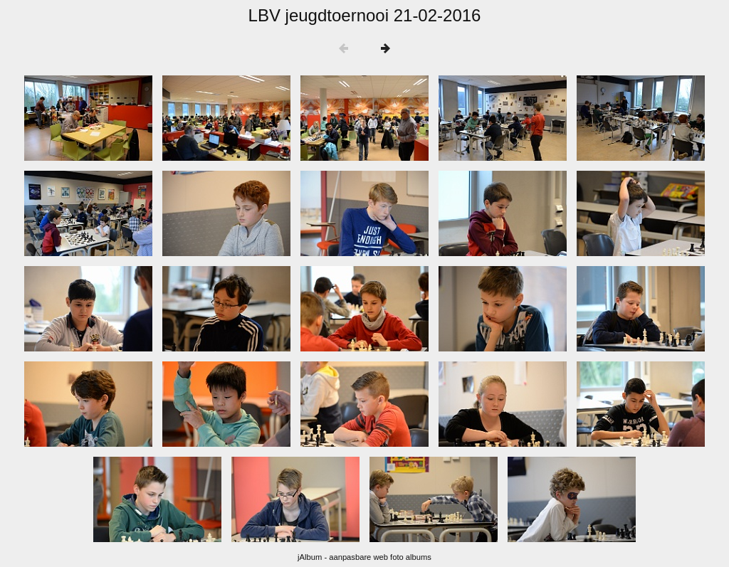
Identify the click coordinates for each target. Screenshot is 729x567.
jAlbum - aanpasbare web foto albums (364, 557)
